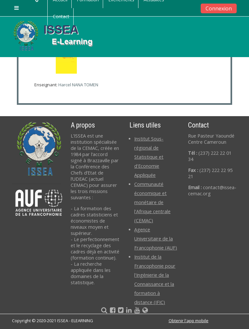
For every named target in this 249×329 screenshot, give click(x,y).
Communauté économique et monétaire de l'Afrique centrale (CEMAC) (152, 202)
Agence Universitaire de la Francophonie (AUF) (155, 238)
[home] (58, 35)
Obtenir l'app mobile (188, 320)
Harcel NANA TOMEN (78, 85)
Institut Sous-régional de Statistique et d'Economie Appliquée (148, 157)
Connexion (219, 8)
